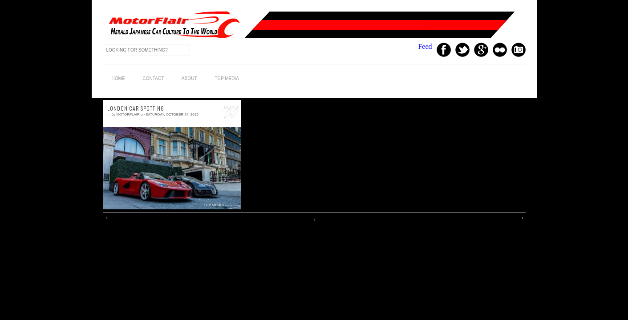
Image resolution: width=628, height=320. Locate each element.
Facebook (444, 50)
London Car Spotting (135, 108)
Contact (153, 78)
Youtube (500, 50)
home (118, 78)
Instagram (518, 50)
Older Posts (520, 218)
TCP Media (227, 78)
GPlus (481, 50)
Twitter (462, 50)
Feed (425, 46)
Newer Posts (108, 218)
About (189, 78)
